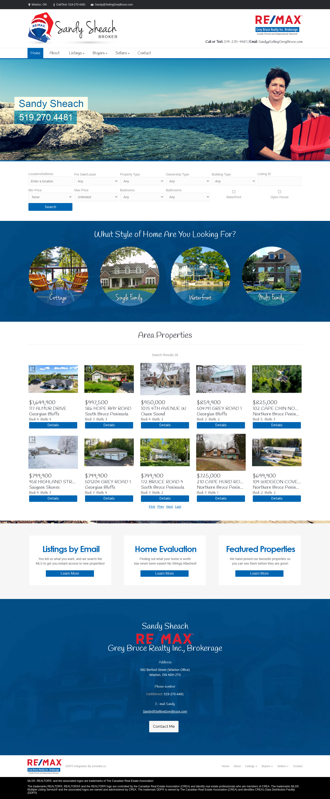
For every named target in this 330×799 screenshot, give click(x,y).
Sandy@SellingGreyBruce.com (280, 41)
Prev (160, 506)
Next (169, 506)
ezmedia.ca (99, 766)
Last (178, 506)
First (152, 506)
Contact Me (164, 726)
